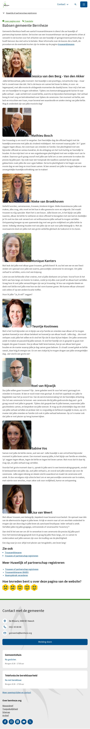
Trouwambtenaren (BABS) (17, 572)
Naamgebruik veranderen (16, 575)
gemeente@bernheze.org (20, 633)
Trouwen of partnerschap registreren (21, 555)
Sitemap (6, 712)
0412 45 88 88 (15, 627)
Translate (27, 21)
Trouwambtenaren (13, 552)
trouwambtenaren (66, 44)
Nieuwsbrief (7, 706)
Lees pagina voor (11, 21)
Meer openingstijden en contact (16, 692)
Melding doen (45, 642)
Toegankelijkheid (10, 709)
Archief (5, 715)
